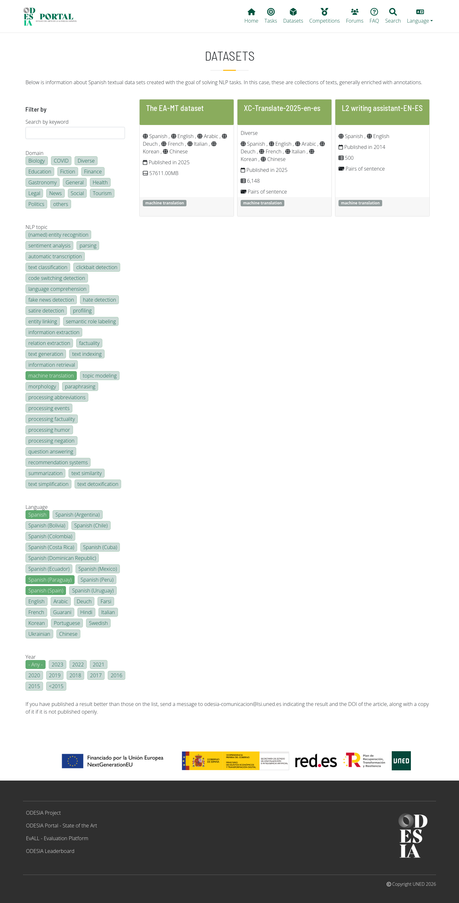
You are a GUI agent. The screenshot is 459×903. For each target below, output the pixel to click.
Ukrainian (39, 633)
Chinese (68, 633)
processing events (48, 408)
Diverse (86, 160)
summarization (45, 473)
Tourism (102, 193)
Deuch (84, 601)
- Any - (35, 664)
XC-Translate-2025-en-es (282, 108)
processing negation (51, 440)
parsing (87, 245)
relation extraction (49, 343)
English (36, 601)
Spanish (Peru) (97, 579)
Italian (108, 612)
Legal (34, 193)
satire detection (46, 310)
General (75, 182)
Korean (36, 623)
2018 (75, 675)
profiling (82, 310)
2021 (99, 664)
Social (77, 193)
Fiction (67, 171)
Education (39, 171)
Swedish (98, 623)
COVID (61, 160)
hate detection (99, 299)
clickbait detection (96, 267)
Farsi (105, 601)
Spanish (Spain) (45, 590)
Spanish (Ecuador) (48, 568)
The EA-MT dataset (175, 108)
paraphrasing (80, 386)
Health (100, 182)
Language (36, 506)
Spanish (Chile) (91, 525)
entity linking (42, 321)
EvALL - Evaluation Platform (57, 838)
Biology (36, 160)
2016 (116, 675)
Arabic (61, 601)
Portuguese (67, 623)
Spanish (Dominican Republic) (62, 558)
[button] (420, 16)
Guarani (62, 612)
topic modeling (100, 375)
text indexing (86, 353)
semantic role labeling (91, 321)
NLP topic (36, 227)
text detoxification (98, 484)
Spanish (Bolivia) (46, 525)
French (36, 612)
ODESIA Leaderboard (50, 851)
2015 (34, 686)
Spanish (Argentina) (77, 514)
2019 (55, 675)
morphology (42, 386)
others (60, 204)
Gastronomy (42, 182)
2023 (57, 664)
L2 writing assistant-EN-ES (382, 108)
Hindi (86, 612)
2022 (78, 664)
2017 (96, 675)
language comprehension (57, 288)
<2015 (56, 686)
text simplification (48, 484)
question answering (50, 451)
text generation (45, 353)
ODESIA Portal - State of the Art (61, 825)
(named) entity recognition (58, 234)
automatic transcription (55, 256)
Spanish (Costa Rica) (51, 547)
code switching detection (56, 278)
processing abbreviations (56, 397)
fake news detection (51, 299)
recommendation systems (58, 462)
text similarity (86, 473)
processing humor (49, 429)
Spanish (37, 514)
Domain (34, 153)
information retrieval (51, 364)
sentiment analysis (49, 245)
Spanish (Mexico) (97, 568)
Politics (36, 204)
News (55, 193)
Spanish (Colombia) (50, 536)
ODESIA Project (43, 812)
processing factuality (51, 418)
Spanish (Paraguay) (50, 579)
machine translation (51, 375)
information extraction (53, 332)
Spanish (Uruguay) (92, 590)
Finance (93, 171)
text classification (47, 267)
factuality (89, 343)
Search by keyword (47, 121)
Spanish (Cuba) (100, 547)
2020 (34, 675)
